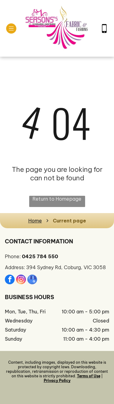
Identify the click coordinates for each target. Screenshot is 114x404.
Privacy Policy (57, 380)
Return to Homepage (57, 199)
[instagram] (21, 280)
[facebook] (10, 280)
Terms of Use (88, 376)
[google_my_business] (32, 280)
